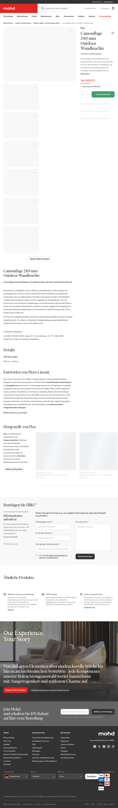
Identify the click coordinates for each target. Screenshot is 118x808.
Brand (63, 748)
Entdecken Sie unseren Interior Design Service (50, 690)
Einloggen (105, 8)
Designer (64, 751)
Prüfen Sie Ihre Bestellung (42, 738)
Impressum (37, 804)
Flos (83, 28)
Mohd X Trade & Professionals (15, 754)
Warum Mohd (8, 738)
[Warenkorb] (113, 8)
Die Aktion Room (67, 758)
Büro (58, 16)
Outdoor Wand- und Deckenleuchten (46, 23)
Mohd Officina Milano (12, 758)
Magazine (65, 741)
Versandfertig (105, 16)
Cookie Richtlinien (27, 804)
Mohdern (7, 764)
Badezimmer (46, 16)
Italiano (87, 804)
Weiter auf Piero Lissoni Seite (15, 412)
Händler (6, 744)
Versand (10, 610)
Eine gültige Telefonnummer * (48, 544)
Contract (6, 761)
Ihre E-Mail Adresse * (44, 533)
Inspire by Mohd (67, 744)
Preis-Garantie (9, 751)
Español (112, 804)
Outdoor (81, 16)
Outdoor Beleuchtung (23, 23)
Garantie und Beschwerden (43, 758)
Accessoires (69, 16)
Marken (92, 16)
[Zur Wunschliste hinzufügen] (113, 33)
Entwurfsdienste (10, 748)
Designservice (90, 8)
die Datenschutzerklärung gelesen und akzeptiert (53, 556)
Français (99, 804)
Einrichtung (8, 16)
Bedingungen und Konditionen (44, 761)
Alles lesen (85, 73)
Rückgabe (36, 751)
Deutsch (105, 804)
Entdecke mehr (89, 607)
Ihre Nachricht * (82, 522)
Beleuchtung (22, 16)
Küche (34, 16)
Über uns (7, 741)
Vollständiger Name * (44, 522)
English (93, 804)
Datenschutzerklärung (94, 717)
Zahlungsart (37, 748)
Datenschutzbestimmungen (11, 804)
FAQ (34, 744)
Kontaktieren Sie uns (40, 741)
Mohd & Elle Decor (68, 754)
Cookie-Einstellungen (49, 804)
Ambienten (65, 738)
